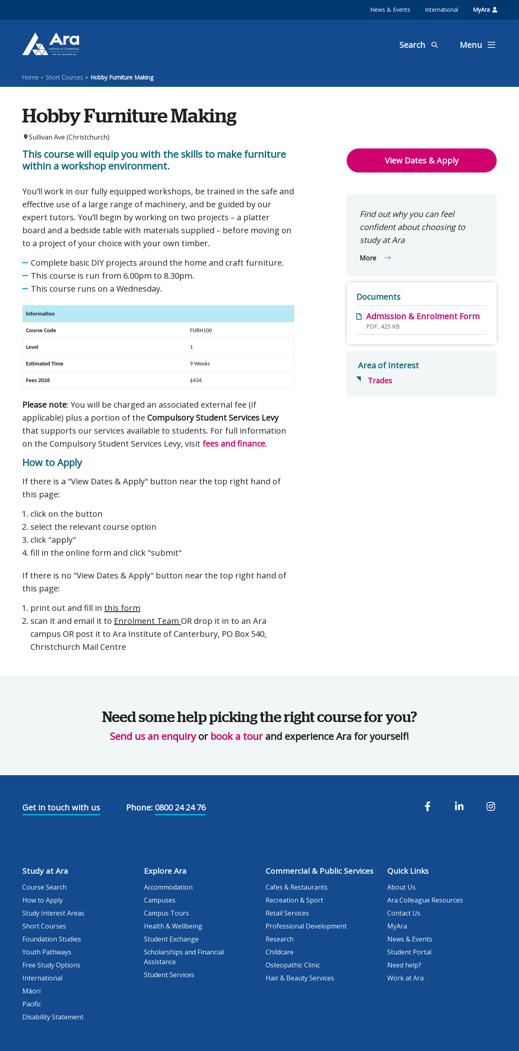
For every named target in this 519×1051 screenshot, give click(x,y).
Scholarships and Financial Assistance (184, 957)
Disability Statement (53, 1016)
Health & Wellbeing (173, 926)
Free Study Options (51, 965)
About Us (401, 887)
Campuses (160, 900)
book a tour (236, 736)
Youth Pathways (46, 952)
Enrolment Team (147, 620)
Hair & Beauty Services (300, 978)
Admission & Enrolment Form (423, 316)
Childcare (280, 952)
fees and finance (233, 443)
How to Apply (42, 900)
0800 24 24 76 (180, 807)
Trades (380, 380)
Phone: (139, 807)
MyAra (485, 9)
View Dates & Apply (422, 160)
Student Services (169, 974)
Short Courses (64, 77)
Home (30, 77)
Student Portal (409, 952)
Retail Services (287, 913)
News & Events (390, 9)
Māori (31, 991)
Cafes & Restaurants (297, 887)
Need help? (404, 965)
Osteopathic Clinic (293, 965)
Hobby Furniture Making (121, 77)
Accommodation (168, 887)
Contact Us (403, 913)
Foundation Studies (51, 939)
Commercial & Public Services (319, 871)
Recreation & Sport (294, 900)
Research (280, 939)
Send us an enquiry (153, 736)
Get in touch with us (61, 807)
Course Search (44, 887)
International (441, 9)
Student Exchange (171, 939)
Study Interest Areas (53, 913)
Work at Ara (405, 978)
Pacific (31, 1003)
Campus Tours (166, 913)
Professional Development (306, 926)
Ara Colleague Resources (425, 900)
